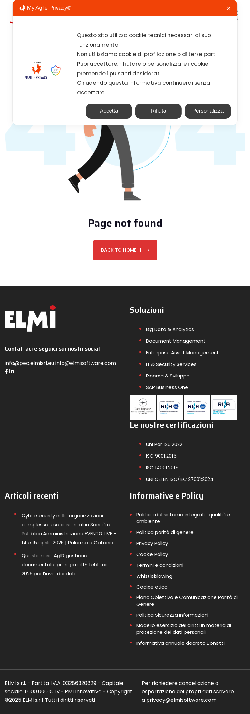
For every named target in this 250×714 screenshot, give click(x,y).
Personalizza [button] (208, 112)
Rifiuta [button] (158, 112)
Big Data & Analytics (170, 329)
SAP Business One (167, 387)
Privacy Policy (152, 543)
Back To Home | (125, 250)
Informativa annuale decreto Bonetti (180, 643)
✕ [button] (228, 8)
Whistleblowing (154, 576)
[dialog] (125, 63)
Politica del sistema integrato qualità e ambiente (183, 518)
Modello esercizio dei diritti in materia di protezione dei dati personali (183, 628)
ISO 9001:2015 (161, 455)
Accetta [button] (109, 112)
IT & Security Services (171, 364)
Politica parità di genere (165, 532)
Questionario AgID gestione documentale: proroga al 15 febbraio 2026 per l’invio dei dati (66, 564)
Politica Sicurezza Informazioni (172, 615)
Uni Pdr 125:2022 (164, 444)
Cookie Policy (152, 554)
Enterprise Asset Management (182, 352)
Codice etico (152, 587)
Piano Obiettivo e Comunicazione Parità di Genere (187, 600)
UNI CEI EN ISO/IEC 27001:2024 (179, 479)
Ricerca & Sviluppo (168, 375)
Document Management (176, 341)
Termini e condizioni (159, 565)
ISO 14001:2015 (162, 467)
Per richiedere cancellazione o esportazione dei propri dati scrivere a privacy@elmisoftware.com (188, 692)
